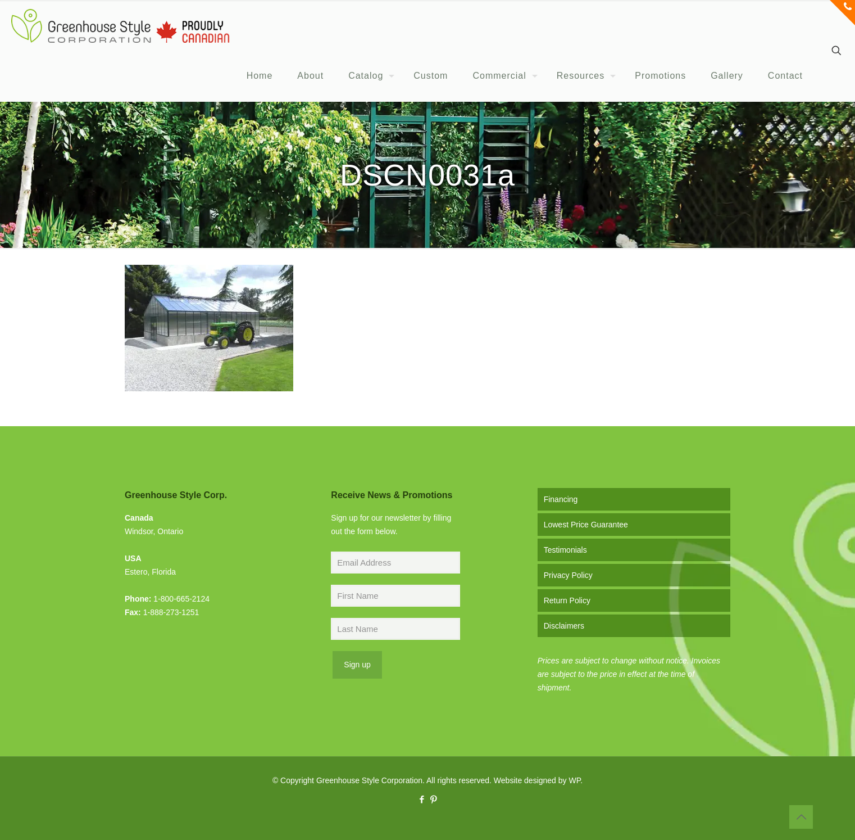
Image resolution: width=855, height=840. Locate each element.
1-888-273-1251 (171, 612)
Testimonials (565, 549)
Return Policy (567, 600)
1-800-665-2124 (181, 598)
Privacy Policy (568, 575)
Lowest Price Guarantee (586, 524)
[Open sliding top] (842, 12)
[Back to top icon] (801, 817)
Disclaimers (564, 625)
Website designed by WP (537, 780)
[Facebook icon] (421, 799)
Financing (561, 499)
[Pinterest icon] (433, 799)
